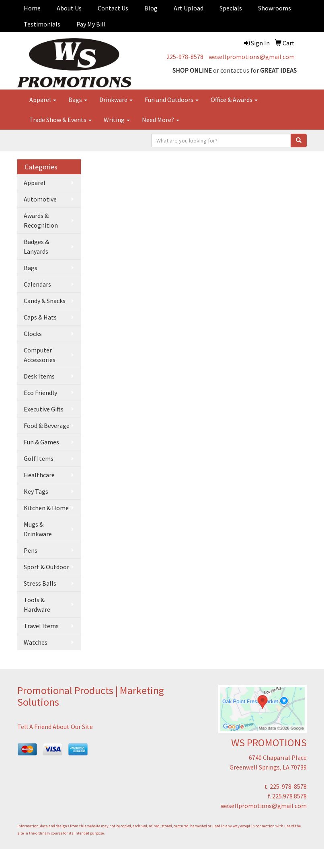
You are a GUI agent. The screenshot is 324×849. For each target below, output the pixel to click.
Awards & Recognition (41, 220)
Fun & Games (41, 442)
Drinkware (116, 100)
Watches (35, 642)
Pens (30, 550)
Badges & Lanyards (36, 246)
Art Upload (188, 8)
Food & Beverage (47, 425)
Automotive (40, 199)
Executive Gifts (44, 409)
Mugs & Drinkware (38, 529)
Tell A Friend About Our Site (55, 727)
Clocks (33, 334)
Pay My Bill (91, 24)
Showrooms (274, 8)
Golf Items (38, 458)
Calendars (37, 284)
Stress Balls (40, 583)
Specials (230, 8)
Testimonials (42, 24)
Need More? (160, 120)
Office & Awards (234, 100)
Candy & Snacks (45, 301)
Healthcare (39, 475)
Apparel (42, 100)
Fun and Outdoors (172, 100)
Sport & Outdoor (46, 567)
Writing (117, 120)
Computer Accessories (39, 355)
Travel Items (41, 626)
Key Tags (36, 491)
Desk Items (39, 376)
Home (32, 8)
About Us (69, 8)
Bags (77, 100)
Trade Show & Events (60, 120)
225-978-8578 (184, 57)
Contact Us (113, 8)
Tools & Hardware (37, 604)
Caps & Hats (40, 317)
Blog (151, 8)
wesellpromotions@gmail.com (252, 57)
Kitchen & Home (46, 508)
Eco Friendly (40, 393)
